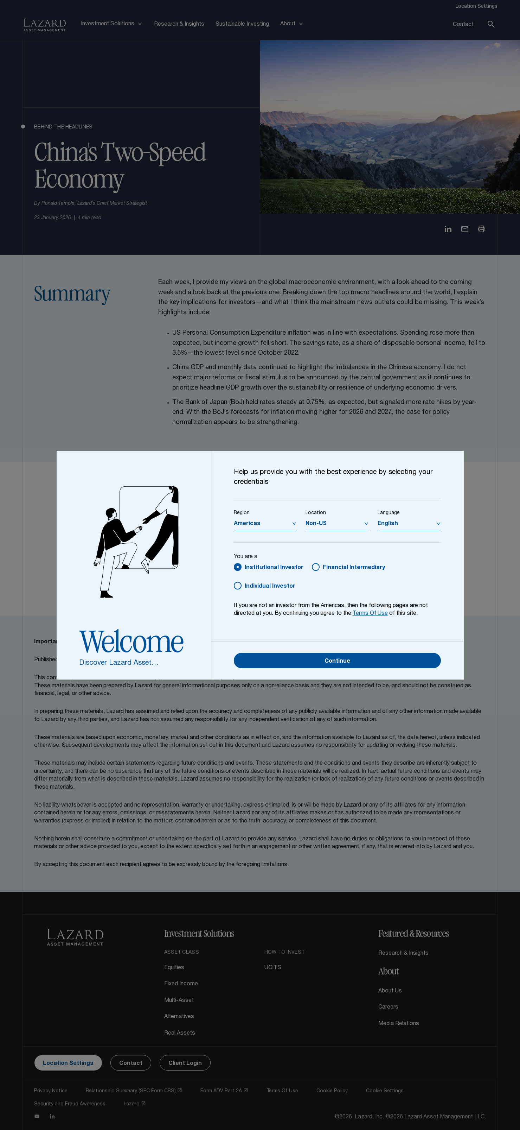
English (388, 524)
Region (242, 513)
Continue (337, 661)
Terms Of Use (370, 614)
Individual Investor (270, 586)
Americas (247, 524)
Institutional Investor (274, 568)
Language (389, 513)
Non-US (316, 524)
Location (316, 513)
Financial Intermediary (354, 568)
